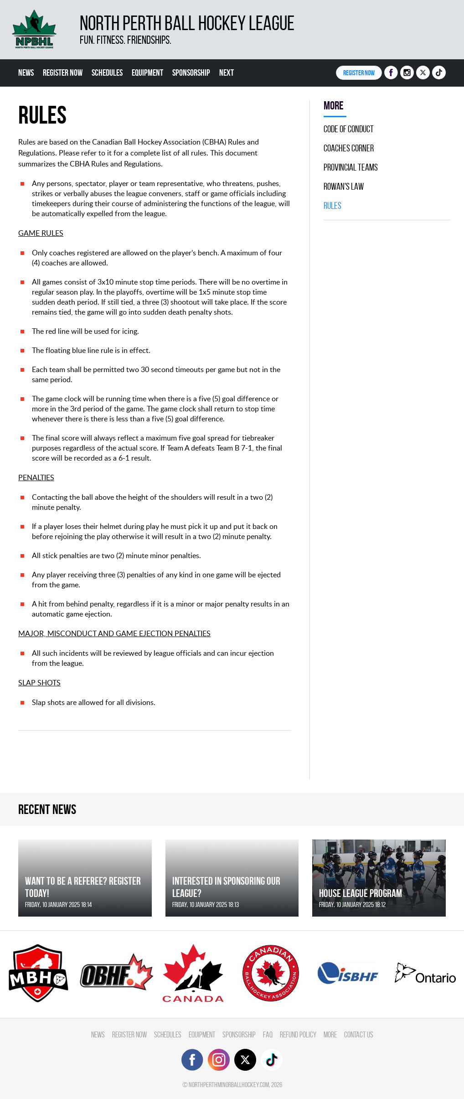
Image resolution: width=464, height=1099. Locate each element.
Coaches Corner (349, 148)
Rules (332, 206)
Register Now (62, 72)
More (330, 1034)
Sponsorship (191, 72)
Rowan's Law (344, 186)
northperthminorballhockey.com (229, 1085)
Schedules (107, 72)
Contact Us (358, 1034)
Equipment (147, 72)
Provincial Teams (351, 167)
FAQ (268, 1034)
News (26, 72)
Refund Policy (298, 1034)
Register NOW (359, 73)
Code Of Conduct (349, 129)
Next (226, 72)
